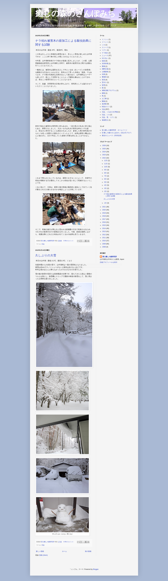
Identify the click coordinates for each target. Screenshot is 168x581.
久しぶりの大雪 (45, 255)
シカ (103, 45)
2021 (104, 207)
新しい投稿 (40, 551)
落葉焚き (105, 120)
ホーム (64, 551)
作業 (103, 74)
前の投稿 (88, 551)
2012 (104, 235)
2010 (104, 241)
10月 (106, 167)
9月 (105, 170)
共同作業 (105, 63)
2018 (104, 216)
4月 (105, 185)
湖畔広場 (105, 69)
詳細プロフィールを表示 (108, 262)
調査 (103, 93)
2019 (104, 213)
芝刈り (104, 82)
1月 (105, 203)
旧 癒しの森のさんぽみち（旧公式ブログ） (117, 133)
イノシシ (105, 39)
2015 (104, 225)
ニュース (105, 55)
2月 (105, 191)
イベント (105, 42)
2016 (104, 222)
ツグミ (104, 50)
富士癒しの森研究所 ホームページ (114, 130)
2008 (104, 247)
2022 (104, 158)
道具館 (104, 104)
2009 (104, 244)
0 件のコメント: (69, 240)
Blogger (95, 569)
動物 (103, 101)
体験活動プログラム (109, 90)
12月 (106, 160)
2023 (104, 155)
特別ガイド (106, 107)
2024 (104, 152)
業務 (103, 66)
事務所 (104, 77)
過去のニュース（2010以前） (112, 135)
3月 (105, 188)
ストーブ (105, 47)
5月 (105, 182)
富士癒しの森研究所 (110, 257)
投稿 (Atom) (43, 555)
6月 (105, 179)
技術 (103, 61)
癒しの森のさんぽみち (75, 13)
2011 (104, 238)
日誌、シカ (106, 115)
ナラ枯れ (105, 53)
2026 (104, 145)
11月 (106, 164)
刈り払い (105, 58)
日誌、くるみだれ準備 (110, 112)
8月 (105, 173)
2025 (104, 149)
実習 (103, 80)
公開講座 (105, 72)
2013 (104, 231)
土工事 (104, 99)
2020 (104, 210)
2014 (104, 228)
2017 (104, 219)
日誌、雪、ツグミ (108, 117)
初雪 (103, 85)
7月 (105, 176)
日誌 (43, 244)
